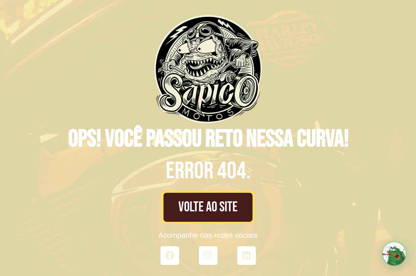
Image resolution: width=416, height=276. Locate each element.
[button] (394, 255)
